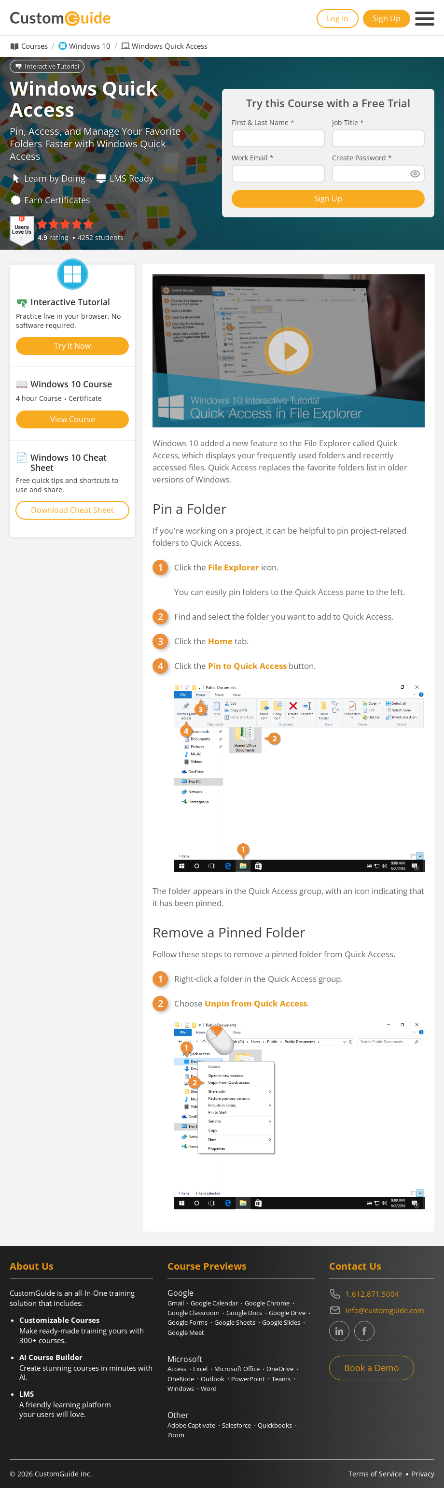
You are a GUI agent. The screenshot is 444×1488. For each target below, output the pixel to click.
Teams (281, 1379)
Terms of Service (375, 1473)
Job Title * (348, 122)
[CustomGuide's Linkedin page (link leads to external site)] (339, 1331)
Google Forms (187, 1322)
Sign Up (387, 18)
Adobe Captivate (191, 1425)
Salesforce (236, 1425)
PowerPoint (248, 1379)
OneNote (180, 1379)
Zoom (175, 1435)
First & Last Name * (263, 122)
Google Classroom (193, 1312)
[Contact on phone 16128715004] (381, 1294)
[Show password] (415, 174)
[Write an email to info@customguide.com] (381, 1310)
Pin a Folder (189, 508)
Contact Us (355, 1266)
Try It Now (72, 345)
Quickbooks (275, 1425)
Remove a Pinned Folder (229, 932)
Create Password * (362, 158)
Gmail (175, 1303)
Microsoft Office (237, 1368)
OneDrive (279, 1368)
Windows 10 (90, 46)
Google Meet (185, 1332)
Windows (180, 1388)
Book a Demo (371, 1368)
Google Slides (281, 1322)
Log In (337, 18)
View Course (72, 419)
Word (209, 1388)
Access (176, 1368)
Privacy (423, 1473)
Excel (200, 1368)
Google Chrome (267, 1303)
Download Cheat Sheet (72, 510)
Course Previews (207, 1266)
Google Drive (287, 1312)
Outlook (212, 1379)
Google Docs (244, 1312)
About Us (32, 1266)
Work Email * (253, 158)
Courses (34, 46)
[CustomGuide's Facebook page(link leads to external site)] (364, 1331)
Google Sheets (234, 1322)
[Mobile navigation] (424, 19)
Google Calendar (214, 1303)
